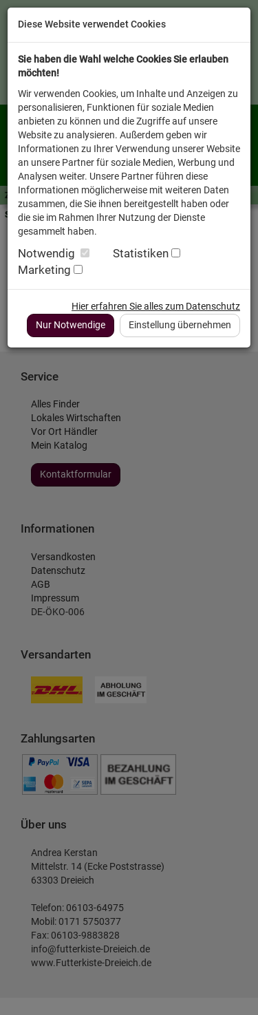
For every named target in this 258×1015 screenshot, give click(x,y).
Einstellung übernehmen (180, 324)
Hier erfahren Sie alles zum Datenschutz (156, 306)
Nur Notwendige (70, 324)
